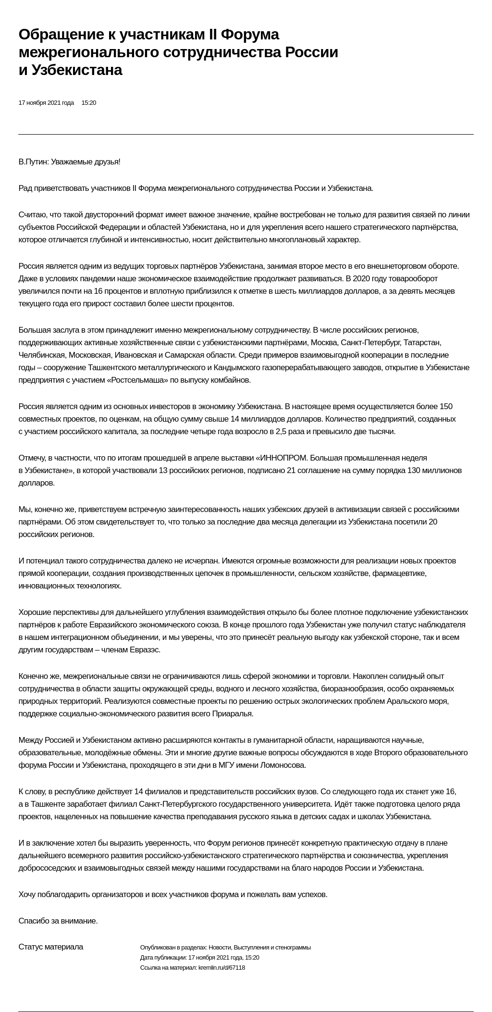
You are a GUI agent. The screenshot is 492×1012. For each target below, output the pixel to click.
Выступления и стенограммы (272, 947)
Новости (220, 947)
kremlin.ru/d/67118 (221, 967)
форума (32, 765)
